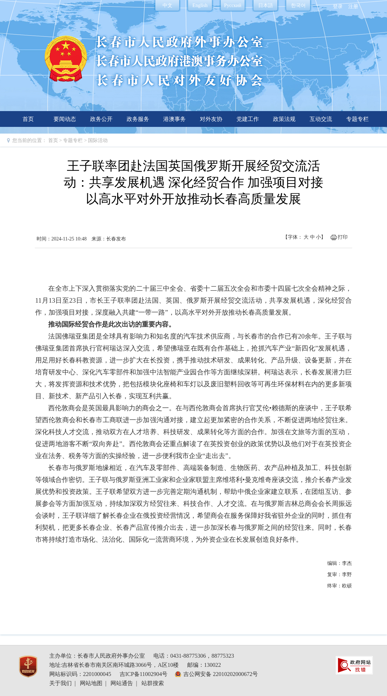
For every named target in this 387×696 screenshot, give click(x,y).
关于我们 (60, 683)
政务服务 (138, 119)
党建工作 (247, 119)
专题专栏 (357, 119)
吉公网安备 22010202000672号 (220, 674)
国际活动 (98, 140)
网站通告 (121, 683)
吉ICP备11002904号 (143, 674)
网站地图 (91, 683)
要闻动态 (64, 119)
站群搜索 (152, 683)
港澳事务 (174, 119)
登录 (338, 6)
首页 (28, 119)
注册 (353, 6)
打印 (343, 237)
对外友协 (211, 119)
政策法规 (284, 119)
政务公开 (101, 119)
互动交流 (321, 119)
